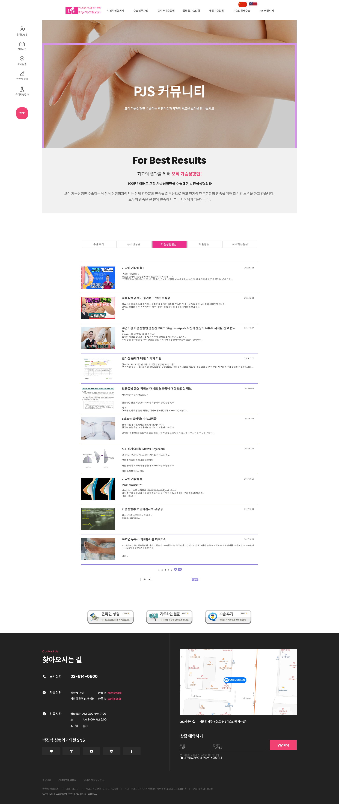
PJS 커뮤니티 (267, 10)
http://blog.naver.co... (131, 518)
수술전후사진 (140, 10)
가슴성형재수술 (241, 10)
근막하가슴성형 (166, 10)
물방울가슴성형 (191, 10)
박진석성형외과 (115, 10)
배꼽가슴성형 (216, 10)
